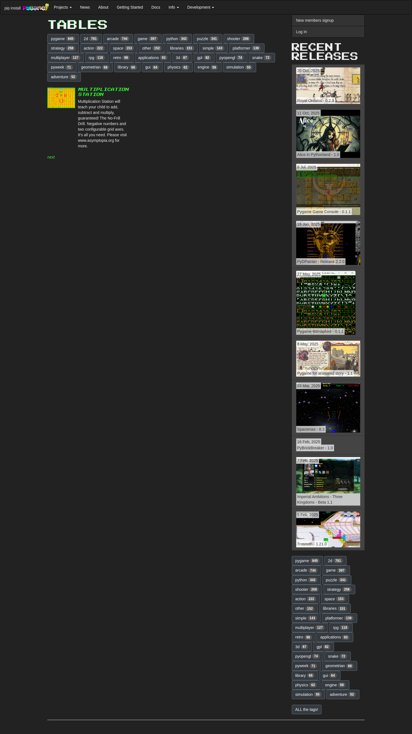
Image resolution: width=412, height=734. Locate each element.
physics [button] (178, 67)
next (51, 157)
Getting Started (130, 7)
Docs (155, 7)
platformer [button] (247, 48)
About (103, 7)
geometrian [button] (95, 67)
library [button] (127, 67)
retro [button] (121, 57)
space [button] (123, 48)
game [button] (148, 38)
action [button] (94, 48)
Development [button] (200, 7)
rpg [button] (97, 57)
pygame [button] (63, 38)
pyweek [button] (62, 67)
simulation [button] (239, 67)
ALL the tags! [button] (306, 709)
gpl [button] (204, 57)
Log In (301, 32)
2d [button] (91, 38)
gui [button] (152, 67)
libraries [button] (182, 48)
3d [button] (182, 57)
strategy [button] (63, 48)
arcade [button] (118, 38)
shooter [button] (239, 38)
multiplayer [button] (65, 57)
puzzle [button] (208, 38)
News (85, 7)
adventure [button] (64, 76)
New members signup (315, 20)
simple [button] (213, 48)
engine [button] (208, 67)
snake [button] (261, 57)
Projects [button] (63, 7)
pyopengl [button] (231, 57)
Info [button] (174, 7)
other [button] (152, 48)
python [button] (177, 38)
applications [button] (153, 57)
